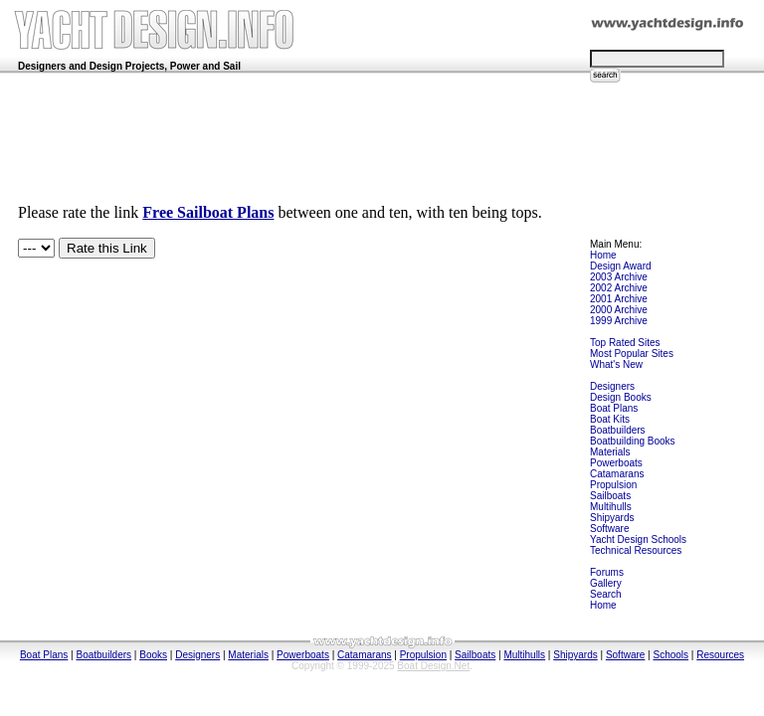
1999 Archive (619, 320)
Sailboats (610, 495)
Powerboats (616, 462)
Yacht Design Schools (638, 539)
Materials (610, 452)
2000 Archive (619, 309)
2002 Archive (619, 287)
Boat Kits (610, 419)
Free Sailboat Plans (208, 212)
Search (606, 594)
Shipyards (612, 517)
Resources (720, 654)
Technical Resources (635, 550)
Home (603, 255)
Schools (671, 654)
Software (609, 528)
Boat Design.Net (433, 665)
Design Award (621, 266)
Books (153, 654)
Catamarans (617, 473)
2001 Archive (619, 298)
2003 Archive (619, 276)
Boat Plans (614, 408)
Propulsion (613, 484)
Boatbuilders (618, 430)
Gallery (606, 583)
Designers (612, 386)
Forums (607, 572)
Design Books (621, 397)
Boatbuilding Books (632, 441)
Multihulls (611, 506)
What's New (616, 364)
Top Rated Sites (625, 342)
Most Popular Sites (631, 353)
